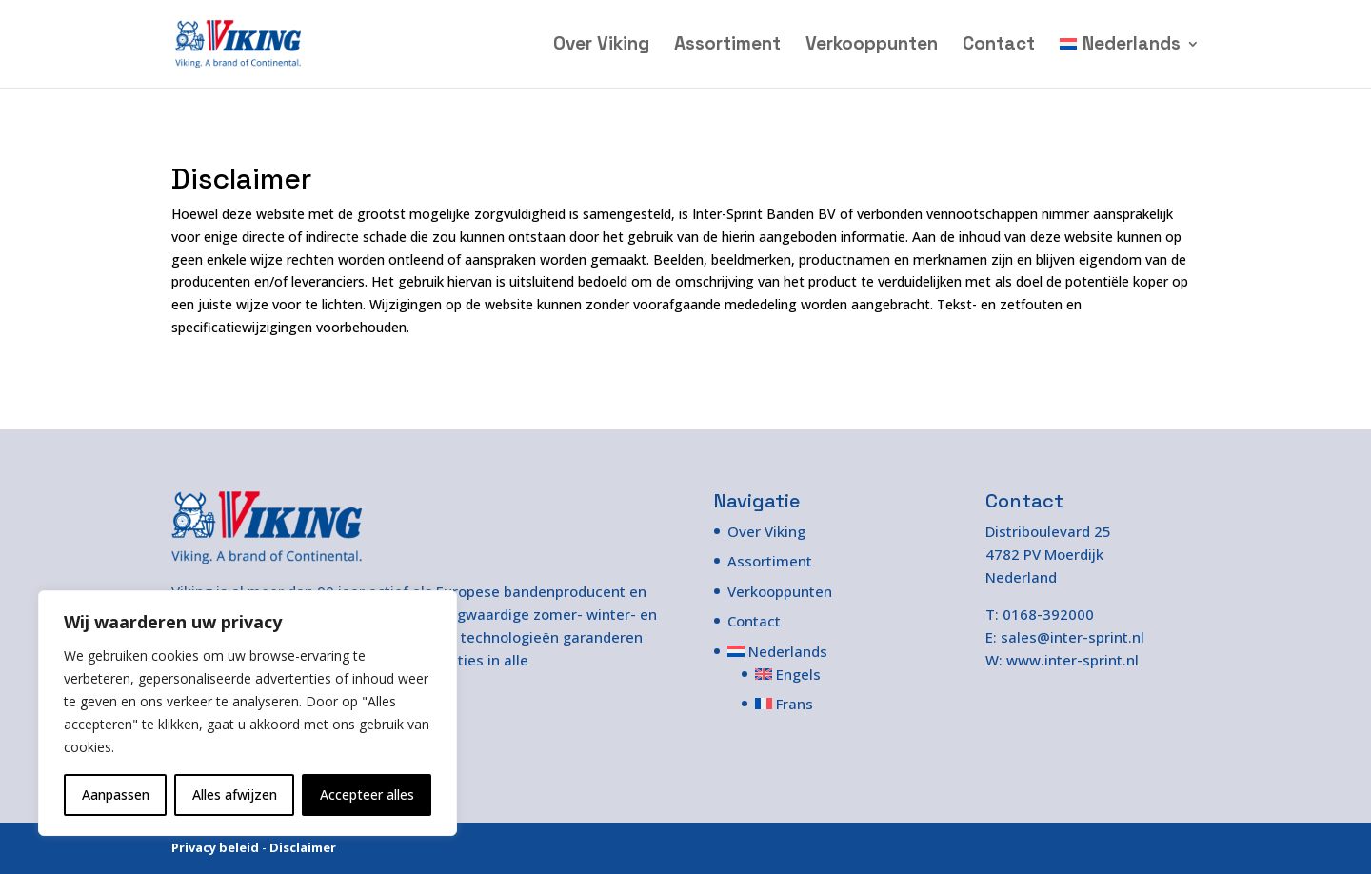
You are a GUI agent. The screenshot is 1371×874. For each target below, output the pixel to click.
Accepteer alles (367, 794)
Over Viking (601, 46)
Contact (999, 46)
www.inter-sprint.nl (1072, 659)
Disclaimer (302, 847)
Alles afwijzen (234, 794)
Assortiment (727, 46)
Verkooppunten (871, 46)
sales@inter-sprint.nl (1072, 636)
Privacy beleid (215, 847)
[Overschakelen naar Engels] (793, 674)
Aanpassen (115, 794)
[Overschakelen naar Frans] (793, 703)
